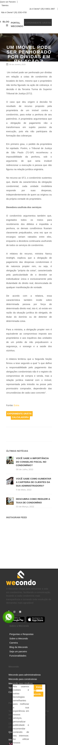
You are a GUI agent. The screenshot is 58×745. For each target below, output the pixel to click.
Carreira (13, 642)
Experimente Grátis (19, 414)
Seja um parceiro (18, 651)
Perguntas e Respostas (21, 634)
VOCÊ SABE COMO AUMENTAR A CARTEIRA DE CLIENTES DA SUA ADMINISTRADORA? (33, 482)
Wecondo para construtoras (23, 679)
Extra (16, 405)
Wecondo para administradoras (25, 674)
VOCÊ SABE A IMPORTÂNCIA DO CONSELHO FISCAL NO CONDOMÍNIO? (32, 462)
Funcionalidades (17, 655)
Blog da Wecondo (18, 647)
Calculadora (20, 417)
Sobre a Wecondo (18, 638)
